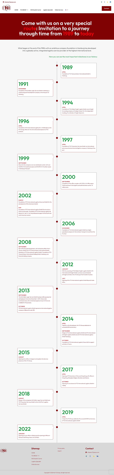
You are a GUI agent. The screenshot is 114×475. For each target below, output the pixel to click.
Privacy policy (61, 448)
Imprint (59, 451)
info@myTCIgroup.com (10, 2)
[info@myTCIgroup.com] (3, 2)
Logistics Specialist (48, 10)
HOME (16, 10)
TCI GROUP (24, 10)
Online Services (59, 10)
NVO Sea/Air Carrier (35, 10)
